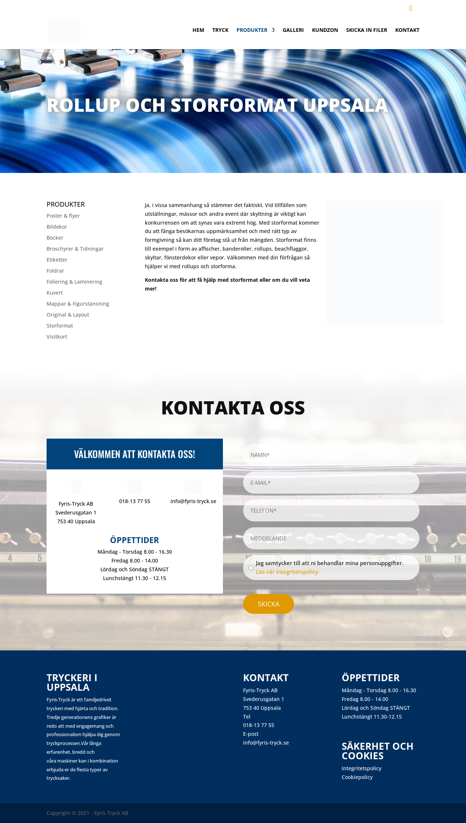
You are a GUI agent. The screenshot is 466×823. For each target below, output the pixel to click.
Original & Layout (68, 315)
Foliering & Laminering (74, 282)
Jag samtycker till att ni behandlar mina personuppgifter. (329, 567)
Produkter (251, 30)
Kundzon (325, 30)
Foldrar (55, 271)
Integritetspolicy (361, 768)
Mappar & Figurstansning (78, 304)
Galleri (293, 30)
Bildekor (57, 227)
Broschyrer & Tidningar (75, 249)
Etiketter (57, 260)
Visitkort (57, 337)
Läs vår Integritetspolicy (287, 571)
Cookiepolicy (357, 777)
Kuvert (55, 293)
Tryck (220, 30)
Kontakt (407, 30)
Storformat (60, 326)
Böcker (55, 238)
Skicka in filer (366, 30)
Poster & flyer (63, 216)
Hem (198, 30)
